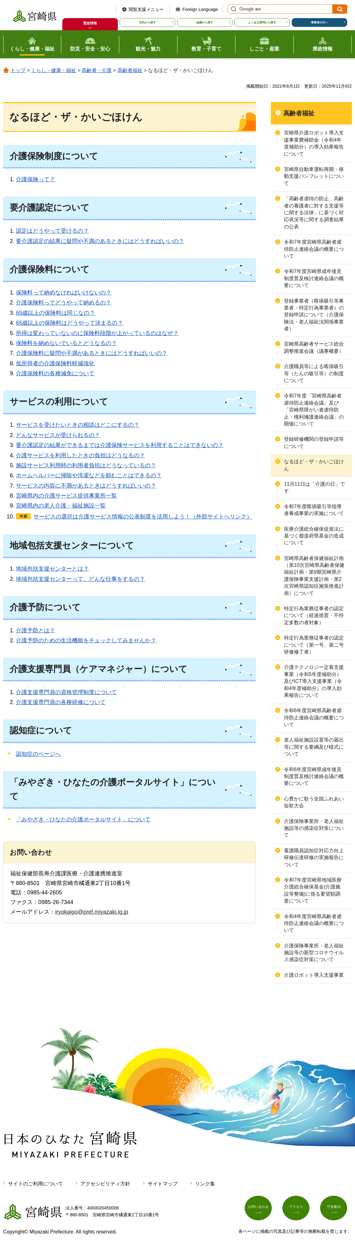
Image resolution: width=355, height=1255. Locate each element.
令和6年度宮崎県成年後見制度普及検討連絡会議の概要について (314, 776)
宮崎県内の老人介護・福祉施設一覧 (61, 506)
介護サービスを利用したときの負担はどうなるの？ (80, 455)
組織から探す (204, 22)
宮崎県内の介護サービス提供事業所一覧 (66, 496)
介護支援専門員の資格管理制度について (66, 692)
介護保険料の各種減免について (55, 373)
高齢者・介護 (97, 70)
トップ (18, 70)
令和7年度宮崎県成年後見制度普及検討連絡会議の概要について (314, 278)
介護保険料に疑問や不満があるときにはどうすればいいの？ (91, 353)
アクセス (298, 1210)
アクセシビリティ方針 (105, 1183)
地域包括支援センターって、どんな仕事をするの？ (80, 579)
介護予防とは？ (35, 630)
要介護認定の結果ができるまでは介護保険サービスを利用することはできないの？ (119, 445)
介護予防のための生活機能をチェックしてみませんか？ (86, 640)
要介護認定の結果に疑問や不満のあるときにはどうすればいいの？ (100, 241)
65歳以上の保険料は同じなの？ (55, 313)
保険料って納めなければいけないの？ (63, 292)
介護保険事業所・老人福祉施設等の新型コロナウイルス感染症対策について (314, 952)
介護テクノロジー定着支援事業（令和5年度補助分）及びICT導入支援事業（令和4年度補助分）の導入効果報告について (314, 681)
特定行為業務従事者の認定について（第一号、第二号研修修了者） (314, 644)
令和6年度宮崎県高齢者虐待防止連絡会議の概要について (314, 717)
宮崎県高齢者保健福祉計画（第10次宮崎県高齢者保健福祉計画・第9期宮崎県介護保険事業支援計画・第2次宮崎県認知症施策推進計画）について (314, 576)
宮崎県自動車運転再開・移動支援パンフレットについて (314, 176)
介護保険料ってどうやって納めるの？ (63, 302)
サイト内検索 (232, 9)
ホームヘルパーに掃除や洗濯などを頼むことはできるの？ (89, 475)
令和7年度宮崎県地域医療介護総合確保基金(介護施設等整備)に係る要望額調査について (313, 890)
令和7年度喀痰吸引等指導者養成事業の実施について (314, 510)
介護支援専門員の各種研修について (61, 702)
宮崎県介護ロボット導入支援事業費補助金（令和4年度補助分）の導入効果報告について (314, 143)
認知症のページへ (38, 754)
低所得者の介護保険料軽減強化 (55, 363)
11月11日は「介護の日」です (314, 487)
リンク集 (205, 1183)
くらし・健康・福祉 (53, 70)
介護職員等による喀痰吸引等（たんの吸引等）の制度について (314, 373)
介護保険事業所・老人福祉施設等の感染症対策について (314, 828)
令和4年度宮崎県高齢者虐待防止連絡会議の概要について (314, 923)
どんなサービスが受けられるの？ (58, 435)
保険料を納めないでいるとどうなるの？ (66, 343)
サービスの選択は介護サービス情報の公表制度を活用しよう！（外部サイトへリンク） (142, 516)
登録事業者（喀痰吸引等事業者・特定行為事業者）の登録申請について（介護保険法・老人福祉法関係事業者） (314, 315)
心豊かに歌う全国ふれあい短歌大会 (314, 802)
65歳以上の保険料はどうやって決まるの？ (69, 323)
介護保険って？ (35, 179)
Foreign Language (200, 9)
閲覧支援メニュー (146, 9)
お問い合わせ (260, 1210)
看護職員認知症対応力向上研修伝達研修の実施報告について (314, 857)
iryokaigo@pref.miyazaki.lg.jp (91, 912)
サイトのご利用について (35, 1183)
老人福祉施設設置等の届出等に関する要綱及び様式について (314, 746)
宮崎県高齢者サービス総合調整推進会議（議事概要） (314, 347)
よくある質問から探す (262, 22)
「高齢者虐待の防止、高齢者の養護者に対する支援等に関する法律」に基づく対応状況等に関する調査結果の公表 (314, 212)
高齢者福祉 (130, 70)
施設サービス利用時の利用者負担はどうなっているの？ (86, 465)
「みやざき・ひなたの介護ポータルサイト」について (83, 819)
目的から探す (147, 22)
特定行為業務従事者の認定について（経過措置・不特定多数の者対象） (314, 615)
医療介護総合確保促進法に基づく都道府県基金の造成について (314, 536)
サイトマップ (163, 1183)
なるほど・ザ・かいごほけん (314, 465)
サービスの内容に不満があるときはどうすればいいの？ (86, 486)
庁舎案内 (336, 1210)
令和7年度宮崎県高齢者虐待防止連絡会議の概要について (314, 249)
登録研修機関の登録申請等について (314, 442)
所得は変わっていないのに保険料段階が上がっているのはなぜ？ (97, 333)
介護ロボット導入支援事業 (314, 975)
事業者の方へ (319, 22)
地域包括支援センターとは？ (52, 569)
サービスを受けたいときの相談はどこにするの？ (77, 425)
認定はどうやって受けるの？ (52, 231)
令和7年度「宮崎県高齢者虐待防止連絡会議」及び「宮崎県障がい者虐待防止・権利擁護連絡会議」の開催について (314, 409)
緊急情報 (90, 23)
